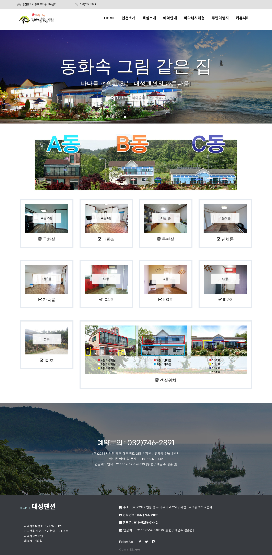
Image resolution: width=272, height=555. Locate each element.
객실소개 (149, 19)
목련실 (158, 238)
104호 (111, 298)
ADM (137, 527)
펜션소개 (128, 19)
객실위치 (166, 377)
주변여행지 (220, 19)
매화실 (100, 238)
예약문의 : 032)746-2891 (136, 435)
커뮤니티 (243, 19)
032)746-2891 (88, 4)
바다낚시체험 (194, 19)
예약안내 (170, 19)
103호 (173, 298)
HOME (109, 19)
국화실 (43, 238)
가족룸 (50, 298)
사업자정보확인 (53, 533)
